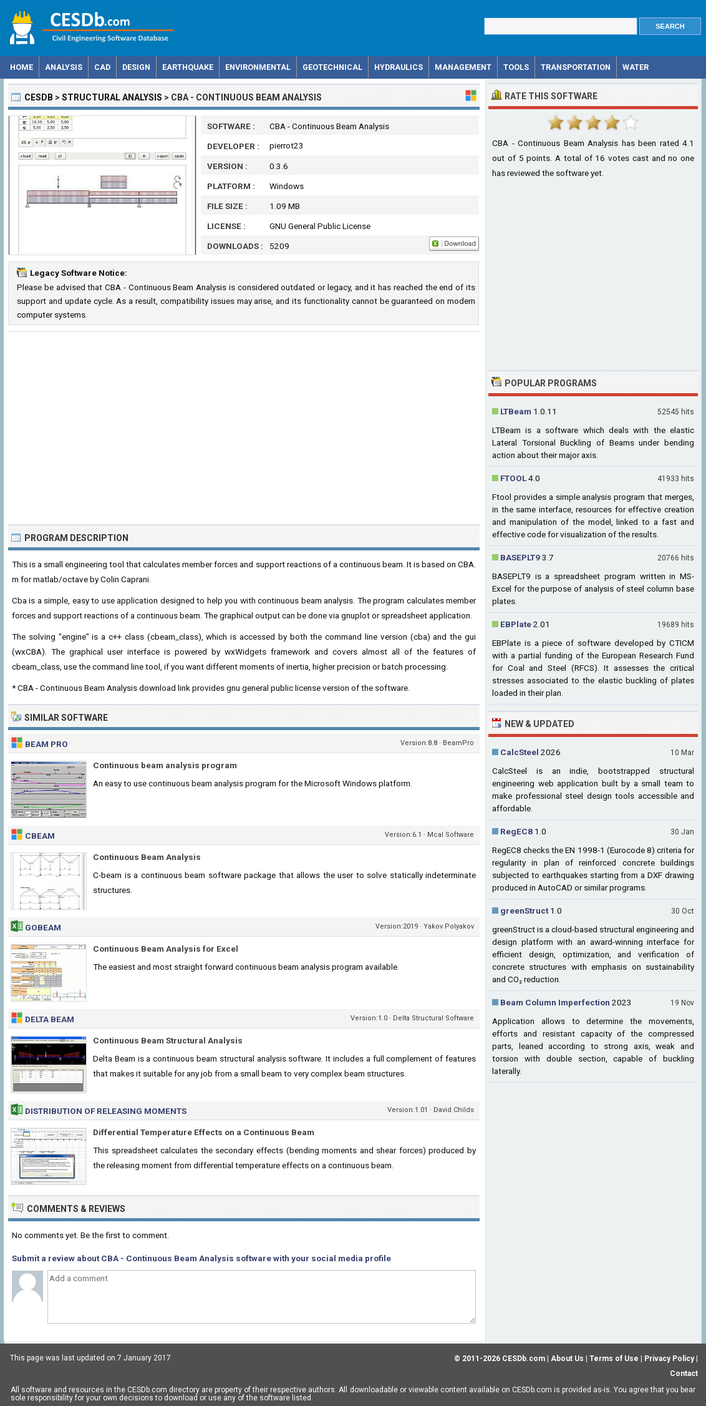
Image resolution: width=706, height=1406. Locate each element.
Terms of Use (614, 1358)
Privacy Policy (669, 1358)
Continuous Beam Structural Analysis (168, 1040)
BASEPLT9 (520, 557)
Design (136, 67)
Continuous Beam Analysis (147, 857)
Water (635, 67)
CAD (102, 67)
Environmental (258, 67)
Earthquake (187, 67)
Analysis (63, 67)
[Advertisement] (244, 428)
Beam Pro (46, 744)
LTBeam (515, 411)
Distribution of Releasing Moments (105, 1111)
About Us (567, 1358)
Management (463, 67)
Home (21, 67)
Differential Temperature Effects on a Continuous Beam (203, 1132)
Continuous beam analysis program (165, 765)
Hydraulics (398, 67)
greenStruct (524, 910)
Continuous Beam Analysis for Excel (165, 949)
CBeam (40, 836)
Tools (516, 67)
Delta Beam (49, 1019)
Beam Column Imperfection (555, 1002)
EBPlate (515, 624)
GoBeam (43, 927)
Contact (684, 1373)
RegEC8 (516, 831)
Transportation (576, 67)
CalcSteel (519, 752)
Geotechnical (332, 67)
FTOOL (513, 478)
